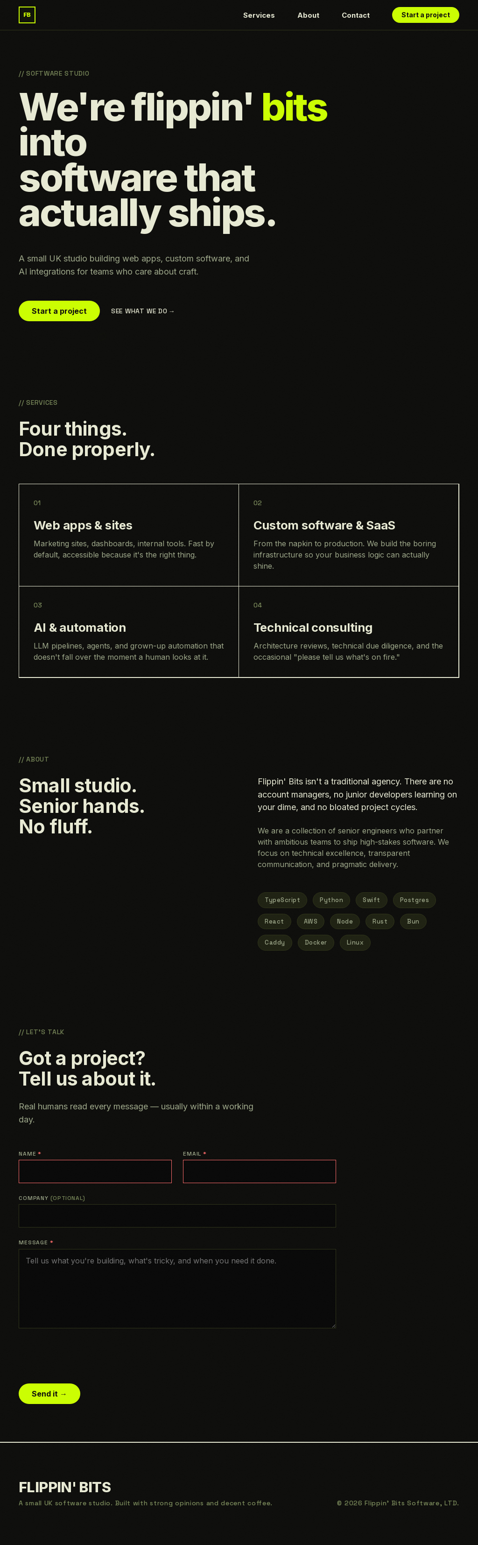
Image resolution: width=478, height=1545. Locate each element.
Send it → (49, 1393)
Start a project (425, 15)
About (308, 15)
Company (52, 1198)
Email (195, 1153)
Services (259, 15)
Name (30, 1153)
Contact (356, 15)
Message (36, 1242)
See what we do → (142, 311)
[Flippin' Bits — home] (27, 15)
